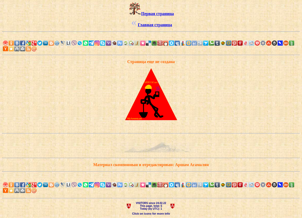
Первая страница (157, 13)
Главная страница (155, 25)
